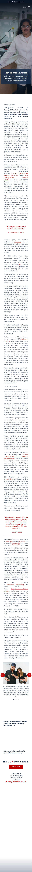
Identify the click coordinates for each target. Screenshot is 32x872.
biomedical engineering (15, 611)
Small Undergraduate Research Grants (16, 204)
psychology (9, 505)
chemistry (17, 268)
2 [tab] (16, 725)
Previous (3, 701)
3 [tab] (18, 725)
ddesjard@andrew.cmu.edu (16, 782)
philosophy (9, 568)
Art (20, 291)
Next (29, 701)
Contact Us (16, 767)
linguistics (22, 568)
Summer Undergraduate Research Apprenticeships (16, 483)
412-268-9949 (16, 780)
